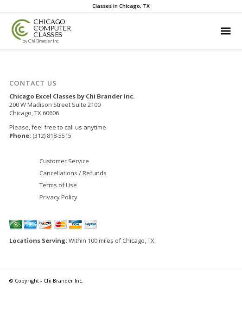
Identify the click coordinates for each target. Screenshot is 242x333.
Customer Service (64, 161)
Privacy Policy (58, 197)
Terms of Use (58, 185)
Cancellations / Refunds (73, 173)
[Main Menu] (226, 31)
